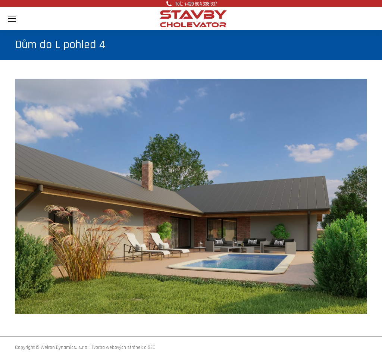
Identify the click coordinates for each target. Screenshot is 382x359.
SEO (152, 347)
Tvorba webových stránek (117, 347)
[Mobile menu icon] (11, 18)
